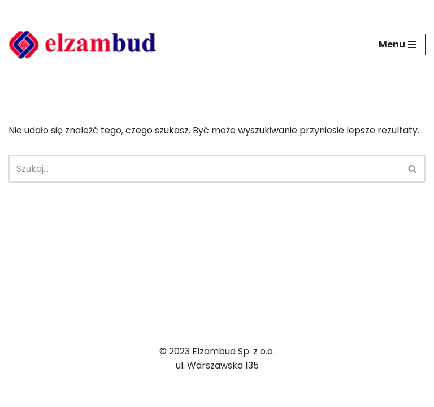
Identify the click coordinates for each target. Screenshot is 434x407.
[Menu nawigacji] (398, 44)
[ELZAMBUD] (82, 44)
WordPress (118, 394)
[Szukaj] (204, 169)
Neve (19, 394)
